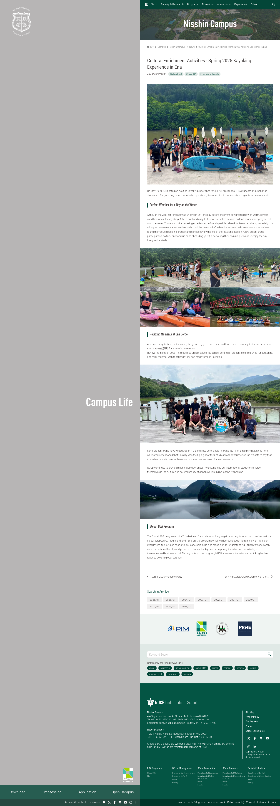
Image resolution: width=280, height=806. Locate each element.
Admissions (224, 4)
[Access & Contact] (104, 802)
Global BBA (151, 772)
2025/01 (170, 599)
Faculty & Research (172, 4)
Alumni (272, 802)
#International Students (209, 74)
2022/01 (219, 599)
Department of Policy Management (206, 776)
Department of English (256, 772)
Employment (252, 721)
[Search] (269, 654)
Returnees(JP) (235, 802)
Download (17, 792)
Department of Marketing (232, 772)
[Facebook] (114, 802)
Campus (162, 47)
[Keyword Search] (206, 654)
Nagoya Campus (155, 729)
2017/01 (154, 606)
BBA (148, 775)
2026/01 (154, 599)
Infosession (52, 792)
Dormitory (208, 4)
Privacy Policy (252, 716)
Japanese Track (216, 802)
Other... (255, 4)
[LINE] (120, 802)
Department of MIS (179, 775)
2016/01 (170, 606)
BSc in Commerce (231, 767)
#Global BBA (191, 74)
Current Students (256, 802)
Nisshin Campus (177, 47)
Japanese (94, 802)
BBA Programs (154, 767)
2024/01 (186, 599)
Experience (240, 4)
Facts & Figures (196, 802)
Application (87, 792)
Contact (249, 726)
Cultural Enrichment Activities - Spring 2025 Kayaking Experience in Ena (232, 47)
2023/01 (203, 599)
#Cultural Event (176, 74)
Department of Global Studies (259, 775)
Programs (193, 4)
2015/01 (186, 606)
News (192, 47)
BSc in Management (182, 767)
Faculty (175, 782)
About (154, 4)
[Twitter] (109, 802)
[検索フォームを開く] (273, 4)
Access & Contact (75, 802)
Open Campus (122, 792)
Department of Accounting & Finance (233, 776)
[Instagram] (130, 802)
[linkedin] (136, 802)
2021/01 (235, 599)
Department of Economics (208, 772)
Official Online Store (255, 730)
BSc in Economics (206, 767)
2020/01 (251, 599)
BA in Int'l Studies (256, 767)
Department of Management (183, 772)
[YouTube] (125, 802)
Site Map (250, 712)
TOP (150, 47)
